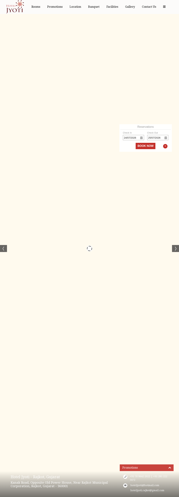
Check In (127, 132)
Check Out (152, 132)
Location (75, 6)
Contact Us (149, 6)
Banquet (93, 6)
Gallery (130, 6)
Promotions (55, 6)
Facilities (112, 6)
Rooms (35, 6)
